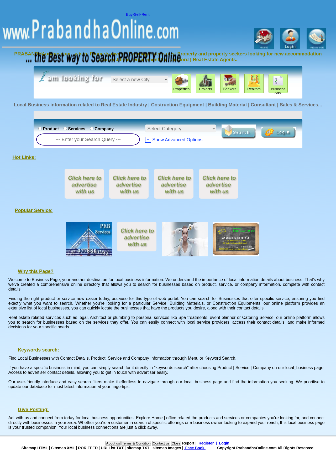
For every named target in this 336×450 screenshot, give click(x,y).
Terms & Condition (136, 443)
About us (113, 443)
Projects (205, 82)
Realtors (253, 82)
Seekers (229, 82)
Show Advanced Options (173, 140)
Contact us (161, 443)
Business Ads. (278, 83)
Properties (181, 82)
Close (176, 443)
